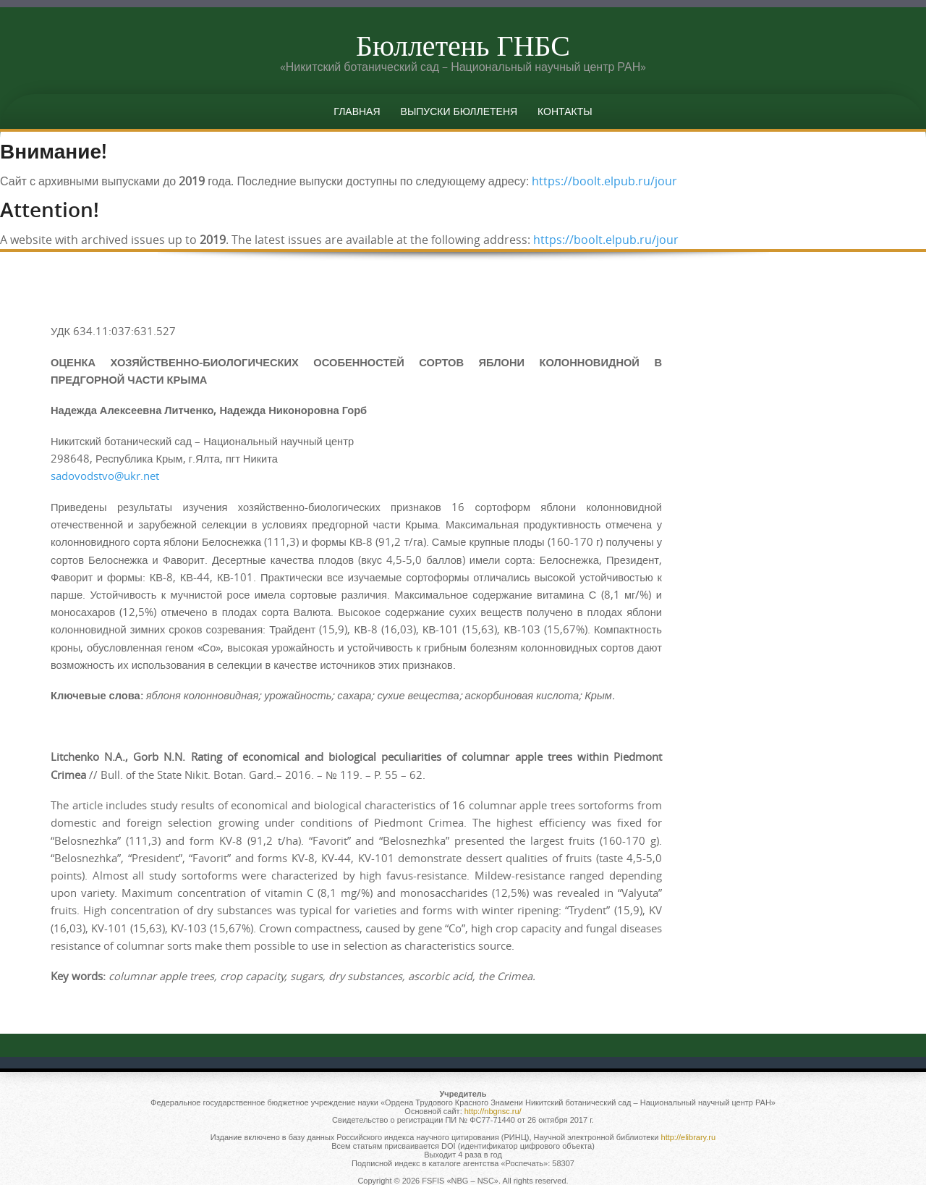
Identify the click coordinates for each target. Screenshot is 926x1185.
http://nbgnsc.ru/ (493, 1111)
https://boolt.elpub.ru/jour (604, 181)
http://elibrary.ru (688, 1137)
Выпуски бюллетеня (459, 111)
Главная (357, 111)
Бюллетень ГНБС (463, 44)
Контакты (565, 111)
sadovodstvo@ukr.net (105, 476)
